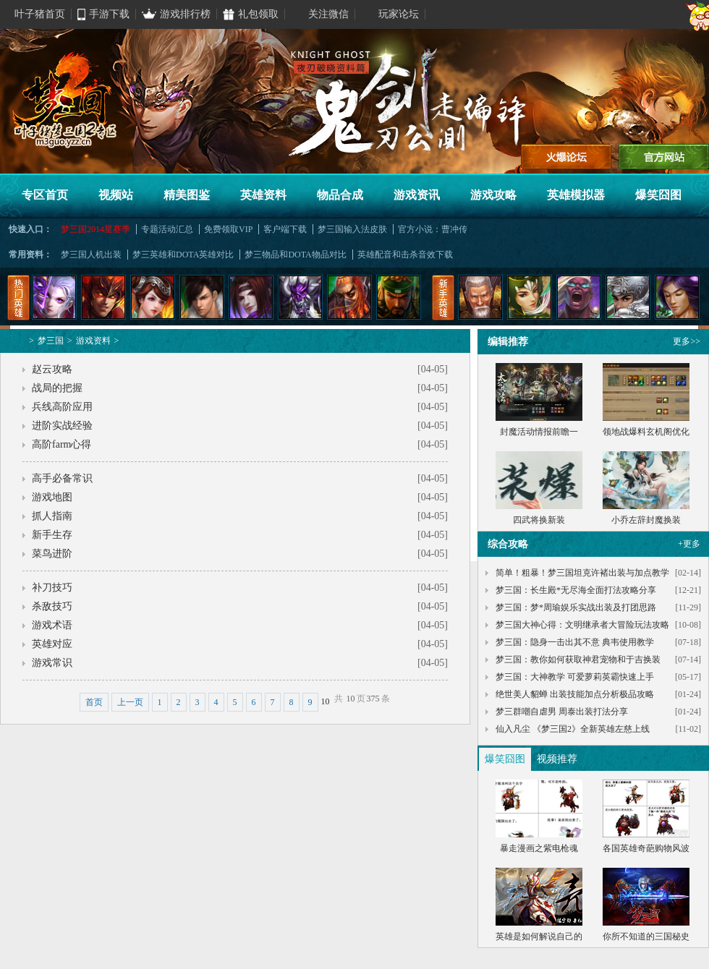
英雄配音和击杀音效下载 (405, 254)
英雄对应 (52, 644)
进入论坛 (566, 156)
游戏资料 (93, 341)
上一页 (130, 702)
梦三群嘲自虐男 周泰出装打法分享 (562, 712)
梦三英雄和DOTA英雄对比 (183, 254)
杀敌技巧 (52, 606)
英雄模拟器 (576, 195)
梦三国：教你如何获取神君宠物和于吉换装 (578, 659)
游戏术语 (52, 625)
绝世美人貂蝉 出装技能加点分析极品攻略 (575, 694)
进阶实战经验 (62, 425)
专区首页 (45, 195)
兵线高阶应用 (62, 406)
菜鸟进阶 (52, 553)
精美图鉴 (187, 195)
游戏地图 (52, 497)
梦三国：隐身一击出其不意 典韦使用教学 (575, 642)
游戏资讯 (417, 195)
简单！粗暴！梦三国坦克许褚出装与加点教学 (582, 573)
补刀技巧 (52, 587)
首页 (94, 702)
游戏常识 (52, 662)
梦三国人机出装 (91, 254)
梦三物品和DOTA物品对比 (295, 254)
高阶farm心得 (61, 444)
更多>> (686, 341)
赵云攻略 (52, 369)
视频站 (115, 195)
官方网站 (664, 156)
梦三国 (51, 341)
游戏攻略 (493, 195)
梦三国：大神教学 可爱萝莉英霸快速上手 (575, 677)
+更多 (689, 544)
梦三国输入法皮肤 (352, 229)
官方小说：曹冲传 (432, 229)
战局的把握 (57, 388)
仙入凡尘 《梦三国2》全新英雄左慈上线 (573, 729)
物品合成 (340, 195)
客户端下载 (285, 229)
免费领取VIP (228, 229)
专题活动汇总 (167, 229)
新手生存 (52, 534)
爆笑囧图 (658, 195)
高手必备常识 (62, 478)
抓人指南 (52, 516)
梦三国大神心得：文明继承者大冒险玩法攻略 (582, 625)
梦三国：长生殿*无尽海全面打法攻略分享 (576, 590)
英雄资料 (263, 195)
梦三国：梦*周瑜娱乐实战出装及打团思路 (576, 607)
